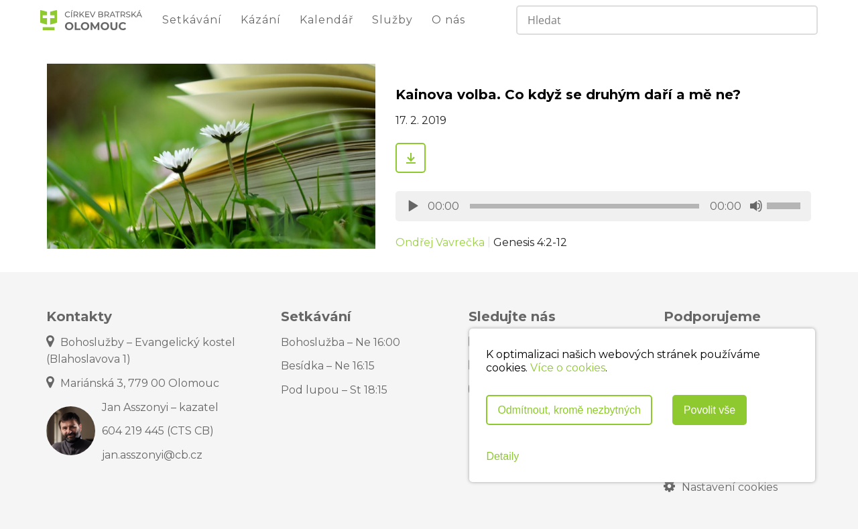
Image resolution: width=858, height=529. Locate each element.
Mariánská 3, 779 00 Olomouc (132, 383)
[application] (603, 206)
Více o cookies (567, 367)
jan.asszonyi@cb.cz (152, 455)
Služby (392, 19)
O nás (448, 19)
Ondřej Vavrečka (440, 242)
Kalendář (326, 19)
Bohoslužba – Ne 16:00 (340, 342)
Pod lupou (334, 390)
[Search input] (642, 20)
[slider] (584, 206)
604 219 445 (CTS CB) (158, 430)
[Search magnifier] (801, 20)
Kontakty (79, 316)
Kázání (261, 19)
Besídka (328, 365)
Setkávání (192, 19)
